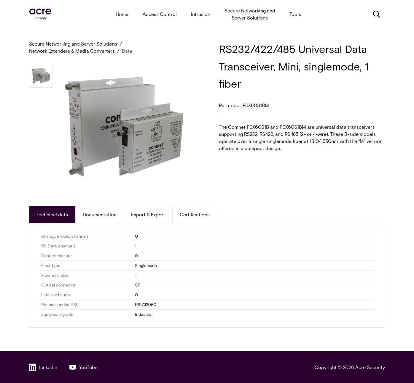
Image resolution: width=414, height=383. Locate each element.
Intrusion (200, 14)
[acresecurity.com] (40, 14)
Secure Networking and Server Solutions (249, 14)
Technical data (52, 214)
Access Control (160, 14)
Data (127, 51)
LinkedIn (43, 367)
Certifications (195, 214)
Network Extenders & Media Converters (72, 51)
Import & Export (148, 214)
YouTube (83, 367)
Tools (295, 14)
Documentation (100, 214)
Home (122, 14)
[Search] (376, 14)
